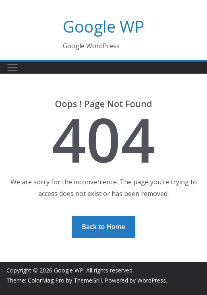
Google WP (103, 26)
